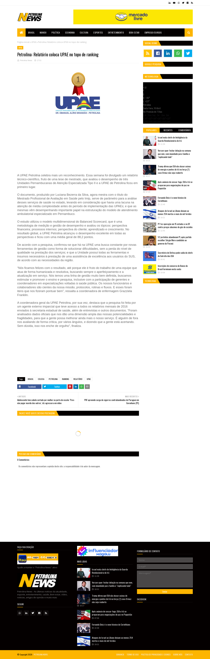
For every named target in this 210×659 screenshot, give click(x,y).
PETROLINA (53, 379)
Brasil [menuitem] (31, 32)
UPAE (33, 42)
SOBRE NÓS (177, 654)
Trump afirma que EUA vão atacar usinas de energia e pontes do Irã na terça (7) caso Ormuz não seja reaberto (174, 169)
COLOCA (41, 379)
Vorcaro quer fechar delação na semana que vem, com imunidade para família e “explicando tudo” (174, 154)
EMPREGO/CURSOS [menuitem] (153, 32)
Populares (151, 130)
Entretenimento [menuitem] (116, 32)
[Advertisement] (78, 147)
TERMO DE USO (133, 654)
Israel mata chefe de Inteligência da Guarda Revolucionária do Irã (172, 139)
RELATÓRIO (78, 379)
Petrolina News (26, 60)
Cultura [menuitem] (84, 32)
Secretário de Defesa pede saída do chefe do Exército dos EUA (175, 254)
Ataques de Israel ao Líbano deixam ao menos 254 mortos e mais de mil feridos (174, 212)
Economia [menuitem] (70, 32)
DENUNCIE (120, 654)
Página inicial (23, 42)
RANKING (65, 379)
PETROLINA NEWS (41, 654)
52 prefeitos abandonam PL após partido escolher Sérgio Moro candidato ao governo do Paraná (174, 240)
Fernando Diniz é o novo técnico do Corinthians (172, 199)
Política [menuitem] (56, 32)
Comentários (184, 130)
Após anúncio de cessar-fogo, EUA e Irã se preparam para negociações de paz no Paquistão (175, 185)
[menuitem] (21, 32)
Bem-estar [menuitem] (134, 32)
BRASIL (30, 379)
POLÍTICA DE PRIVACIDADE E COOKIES (156, 654)
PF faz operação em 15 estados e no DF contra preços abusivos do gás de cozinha (175, 225)
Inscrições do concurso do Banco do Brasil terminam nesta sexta (173, 267)
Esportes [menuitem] (98, 32)
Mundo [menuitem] (43, 32)
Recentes (168, 130)
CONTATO (189, 654)
